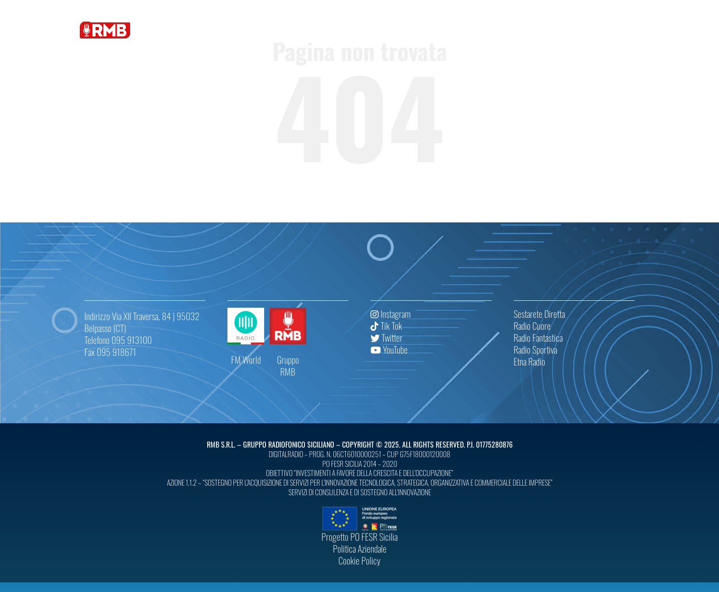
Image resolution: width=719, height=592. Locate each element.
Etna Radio (529, 361)
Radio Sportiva (535, 349)
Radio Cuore (532, 325)
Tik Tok (386, 325)
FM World (246, 359)
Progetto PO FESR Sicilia (359, 536)
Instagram (390, 314)
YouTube (389, 349)
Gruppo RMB (288, 365)
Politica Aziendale (360, 548)
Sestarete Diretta (539, 314)
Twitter (387, 337)
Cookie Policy (359, 560)
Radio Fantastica (538, 337)
